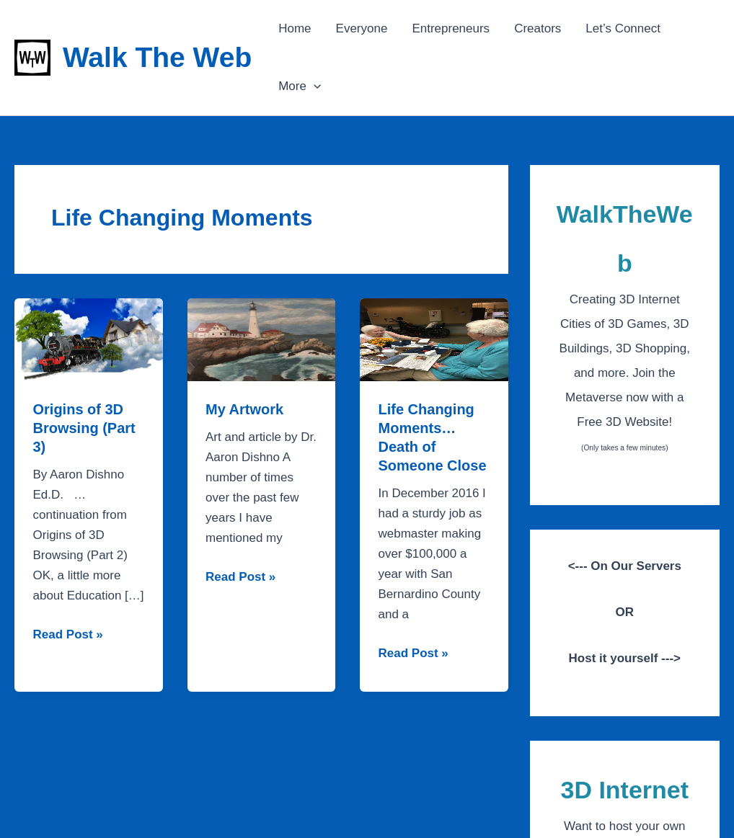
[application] (313, 86)
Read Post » (68, 635)
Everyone (362, 28)
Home (294, 28)
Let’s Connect (622, 28)
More (299, 86)
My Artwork (244, 409)
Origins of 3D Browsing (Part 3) (84, 428)
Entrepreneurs (451, 28)
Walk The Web (157, 57)
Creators (537, 28)
